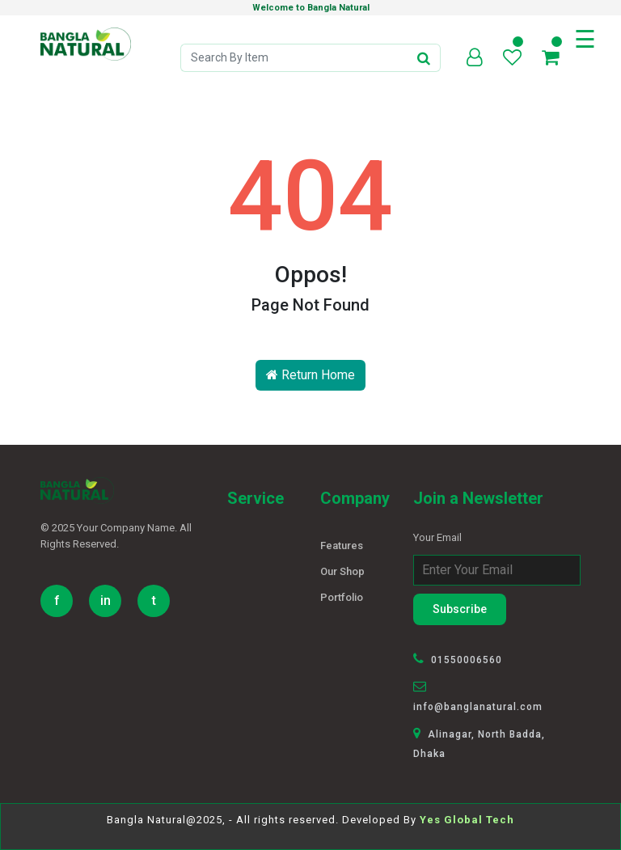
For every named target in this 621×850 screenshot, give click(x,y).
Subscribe (460, 609)
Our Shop (342, 571)
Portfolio (341, 597)
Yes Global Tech (467, 820)
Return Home (310, 375)
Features (341, 545)
